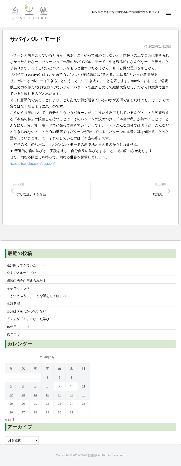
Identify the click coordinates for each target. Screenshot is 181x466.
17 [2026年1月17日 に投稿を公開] (71, 395)
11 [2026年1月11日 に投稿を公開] (83, 386)
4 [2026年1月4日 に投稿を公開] (83, 377)
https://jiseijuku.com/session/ (32, 163)
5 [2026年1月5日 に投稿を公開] (11, 386)
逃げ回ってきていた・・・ (26, 265)
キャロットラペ (18, 288)
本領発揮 (13, 303)
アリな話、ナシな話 (31, 194)
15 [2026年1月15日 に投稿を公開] (47, 395)
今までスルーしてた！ (23, 273)
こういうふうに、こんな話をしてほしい (36, 296)
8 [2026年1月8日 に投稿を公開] (47, 386)
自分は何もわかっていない (26, 311)
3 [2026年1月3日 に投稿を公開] (71, 377)
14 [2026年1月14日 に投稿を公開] (35, 395)
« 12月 (9, 419)
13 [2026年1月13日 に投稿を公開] (23, 395)
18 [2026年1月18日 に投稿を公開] (83, 395)
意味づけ (15, 334)
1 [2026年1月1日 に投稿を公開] (47, 377)
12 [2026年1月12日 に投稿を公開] (11, 395)
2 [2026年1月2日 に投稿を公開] (59, 377)
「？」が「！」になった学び (28, 319)
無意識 (158, 194)
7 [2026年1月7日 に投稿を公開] (35, 386)
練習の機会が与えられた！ (26, 280)
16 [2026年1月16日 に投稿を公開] (59, 395)
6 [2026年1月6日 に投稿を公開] (23, 386)
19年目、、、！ (18, 327)
